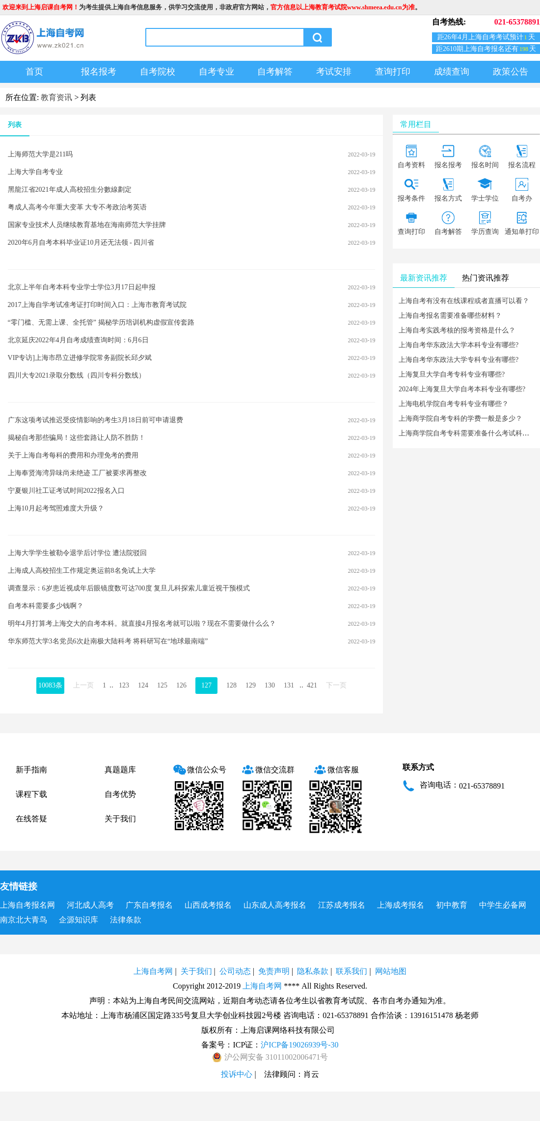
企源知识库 (78, 920)
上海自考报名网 (27, 905)
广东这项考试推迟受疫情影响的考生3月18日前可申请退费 (95, 420)
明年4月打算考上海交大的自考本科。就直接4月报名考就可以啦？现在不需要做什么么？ (142, 623)
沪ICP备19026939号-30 (299, 1045)
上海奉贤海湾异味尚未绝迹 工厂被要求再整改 (77, 473)
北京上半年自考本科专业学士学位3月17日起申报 (82, 287)
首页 (34, 71)
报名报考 (98, 71)
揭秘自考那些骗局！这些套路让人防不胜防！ (76, 437)
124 (143, 685)
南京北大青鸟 (23, 920)
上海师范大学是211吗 (40, 154)
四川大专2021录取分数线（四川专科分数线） (76, 375)
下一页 (336, 685)
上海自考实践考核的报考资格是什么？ (457, 330)
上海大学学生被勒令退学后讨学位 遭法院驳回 (77, 553)
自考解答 (275, 71)
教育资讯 (56, 97)
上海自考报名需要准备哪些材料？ (450, 315)
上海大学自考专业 (35, 172)
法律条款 (125, 920)
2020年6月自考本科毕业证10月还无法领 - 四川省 (81, 242)
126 (181, 685)
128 (231, 685)
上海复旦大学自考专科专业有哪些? (452, 374)
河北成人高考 (90, 905)
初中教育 (451, 905)
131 (289, 685)
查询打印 (392, 71)
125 (162, 685)
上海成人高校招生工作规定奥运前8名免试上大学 (82, 570)
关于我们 (120, 819)
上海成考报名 (400, 905)
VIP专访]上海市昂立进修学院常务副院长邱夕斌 (80, 357)
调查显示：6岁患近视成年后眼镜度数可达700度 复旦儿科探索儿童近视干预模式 (129, 588)
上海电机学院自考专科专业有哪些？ (454, 404)
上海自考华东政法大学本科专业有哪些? (458, 345)
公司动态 (235, 971)
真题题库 (120, 769)
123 (124, 685)
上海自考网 (153, 971)
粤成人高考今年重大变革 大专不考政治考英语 (77, 207)
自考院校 (157, 71)
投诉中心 (236, 1074)
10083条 (50, 685)
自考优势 (120, 794)
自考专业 (216, 71)
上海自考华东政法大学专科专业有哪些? (458, 359)
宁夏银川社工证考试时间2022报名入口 (66, 490)
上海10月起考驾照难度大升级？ (56, 508)
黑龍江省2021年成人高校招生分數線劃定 (70, 189)
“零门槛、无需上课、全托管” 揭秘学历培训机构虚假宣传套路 (101, 322)
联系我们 (351, 971)
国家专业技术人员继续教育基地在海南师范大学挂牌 (87, 225)
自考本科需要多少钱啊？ (45, 606)
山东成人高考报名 (274, 905)
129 (250, 685)
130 (270, 685)
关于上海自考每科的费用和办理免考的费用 (73, 455)
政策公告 (510, 71)
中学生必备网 (502, 905)
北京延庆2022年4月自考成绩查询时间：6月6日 (78, 340)
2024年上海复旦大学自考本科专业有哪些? (462, 389)
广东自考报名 (149, 905)
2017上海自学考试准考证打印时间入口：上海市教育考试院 (97, 304)
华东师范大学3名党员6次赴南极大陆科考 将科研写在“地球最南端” (108, 641)
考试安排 (333, 71)
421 (312, 685)
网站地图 (390, 971)
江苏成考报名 (341, 905)
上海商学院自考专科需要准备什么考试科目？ (467, 433)
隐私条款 (312, 971)
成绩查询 (451, 71)
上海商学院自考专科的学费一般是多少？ (460, 418)
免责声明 (274, 971)
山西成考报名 (208, 905)
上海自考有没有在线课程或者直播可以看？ (464, 301)
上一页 (83, 685)
